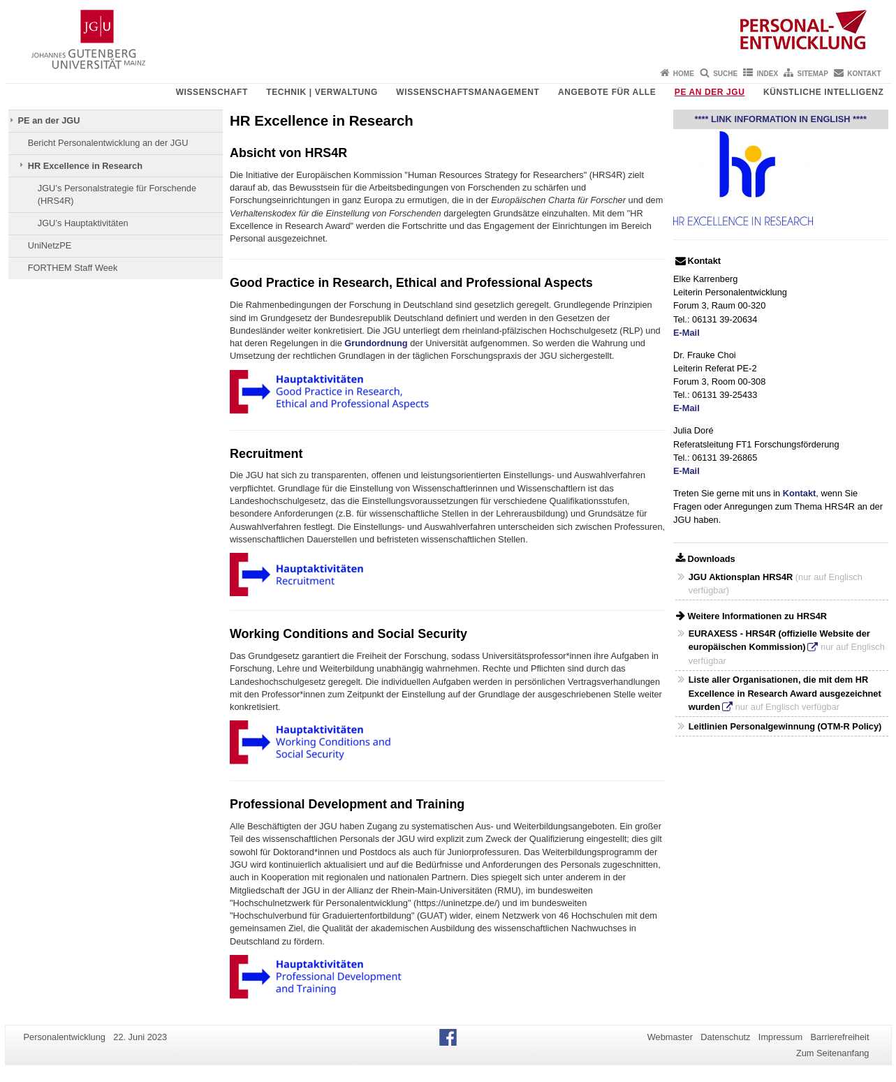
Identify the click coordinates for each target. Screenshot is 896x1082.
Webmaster (670, 1037)
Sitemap (813, 73)
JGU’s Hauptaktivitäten (83, 223)
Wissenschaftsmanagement (467, 92)
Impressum (780, 1037)
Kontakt (864, 73)
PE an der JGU (710, 92)
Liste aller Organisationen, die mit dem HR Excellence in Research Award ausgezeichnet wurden (785, 692)
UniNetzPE (50, 245)
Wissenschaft (212, 92)
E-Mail (686, 332)
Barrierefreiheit (840, 1037)
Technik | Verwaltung (322, 92)
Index (768, 73)
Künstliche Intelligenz (823, 92)
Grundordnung (375, 343)
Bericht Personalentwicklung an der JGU (108, 143)
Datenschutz (725, 1037)
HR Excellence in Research (85, 166)
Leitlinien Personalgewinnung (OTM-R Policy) (785, 726)
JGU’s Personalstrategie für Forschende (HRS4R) (117, 194)
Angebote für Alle (607, 92)
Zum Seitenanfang (832, 1053)
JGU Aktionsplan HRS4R (741, 577)
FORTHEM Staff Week (73, 267)
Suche (725, 73)
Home (683, 73)
